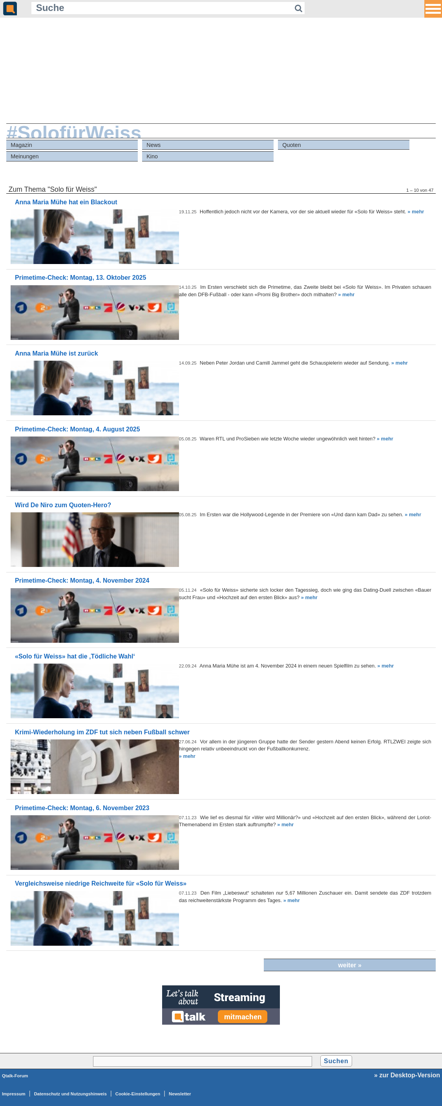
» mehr (415, 212)
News (153, 145)
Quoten (291, 145)
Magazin (21, 145)
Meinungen (24, 156)
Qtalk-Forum (15, 1075)
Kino (152, 156)
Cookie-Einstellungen (137, 1093)
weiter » (350, 965)
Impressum (14, 1093)
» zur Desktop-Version (407, 1075)
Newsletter (180, 1093)
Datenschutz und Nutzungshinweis (70, 1093)
